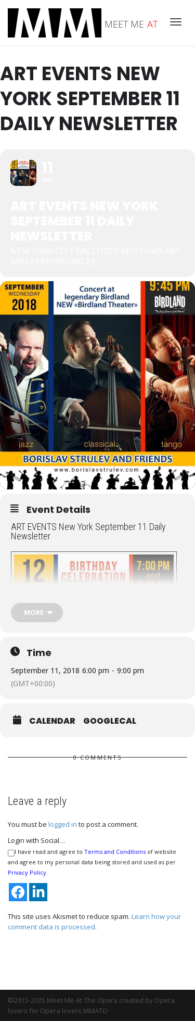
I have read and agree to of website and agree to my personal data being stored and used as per (92, 862)
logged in (62, 824)
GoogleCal (109, 721)
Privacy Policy (27, 872)
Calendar (52, 721)
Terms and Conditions (115, 851)
